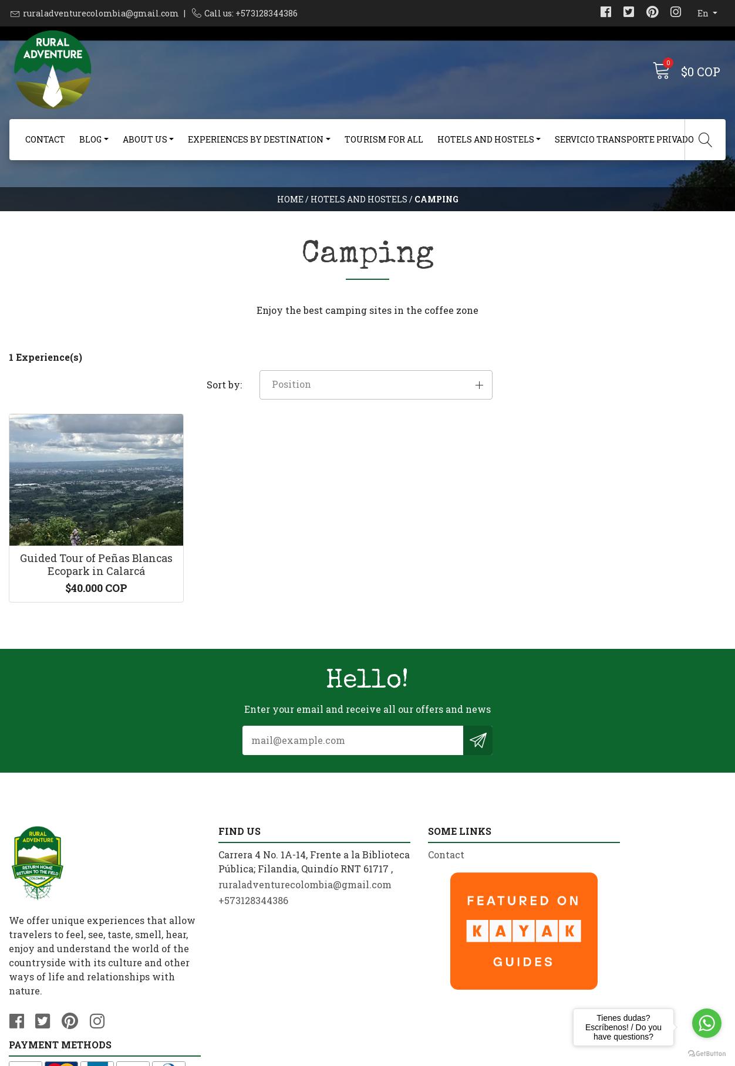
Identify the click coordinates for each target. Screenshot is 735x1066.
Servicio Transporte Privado (624, 139)
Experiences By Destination (255, 139)
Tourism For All (384, 139)
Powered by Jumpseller (460, 1054)
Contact (45, 139)
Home (290, 202)
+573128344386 (227, 928)
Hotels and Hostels (485, 139)
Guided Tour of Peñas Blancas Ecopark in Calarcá (92, 549)
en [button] (703, 13)
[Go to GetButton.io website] (707, 1054)
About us (145, 139)
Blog (90, 139)
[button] (612, 366)
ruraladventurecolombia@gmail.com (101, 13)
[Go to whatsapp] (706, 1023)
